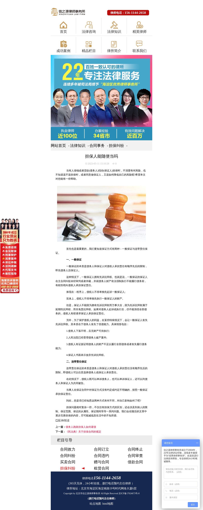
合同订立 (101, 449)
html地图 (107, 503)
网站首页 (58, 146)
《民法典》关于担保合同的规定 (83, 431)
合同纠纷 (67, 456)
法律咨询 (89, 32)
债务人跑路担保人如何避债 (81, 427)
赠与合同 (101, 462)
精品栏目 (89, 51)
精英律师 (140, 32)
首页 (63, 32)
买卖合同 (67, 462)
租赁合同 (101, 468)
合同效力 (67, 449)
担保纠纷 (116, 146)
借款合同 (135, 462)
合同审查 (135, 456)
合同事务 (97, 146)
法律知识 (114, 32)
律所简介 (114, 51)
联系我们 (140, 51)
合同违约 (101, 456)
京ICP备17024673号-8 (129, 493)
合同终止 (135, 449)
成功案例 (63, 51)
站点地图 (95, 503)
